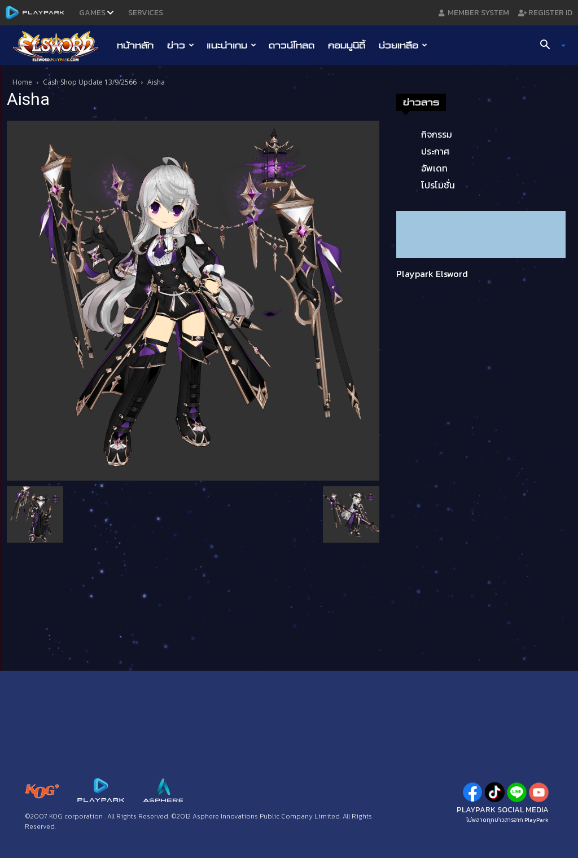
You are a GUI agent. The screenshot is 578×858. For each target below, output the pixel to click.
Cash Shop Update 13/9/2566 (90, 82)
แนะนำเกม (231, 45)
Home (22, 82)
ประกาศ (435, 151)
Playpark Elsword (432, 273)
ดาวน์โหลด (291, 45)
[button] (549, 45)
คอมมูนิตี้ (346, 45)
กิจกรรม (436, 134)
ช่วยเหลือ (403, 45)
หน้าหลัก (135, 45)
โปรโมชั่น (438, 185)
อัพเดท (434, 168)
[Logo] (61, 45)
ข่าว (180, 45)
